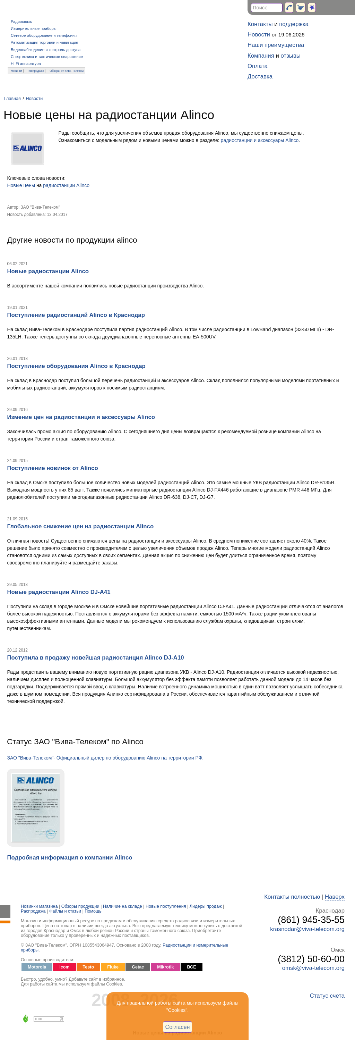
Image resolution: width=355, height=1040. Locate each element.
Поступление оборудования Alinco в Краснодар (76, 366)
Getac (138, 967)
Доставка (260, 76)
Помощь (93, 911)
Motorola (37, 967)
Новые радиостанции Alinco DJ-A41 (58, 592)
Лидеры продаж (206, 906)
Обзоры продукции (80, 906)
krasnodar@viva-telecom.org (307, 929)
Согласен (177, 1027)
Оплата (258, 66)
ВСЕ (191, 967)
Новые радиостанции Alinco (48, 271)
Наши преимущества (276, 45)
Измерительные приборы (34, 28)
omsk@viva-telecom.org (313, 968)
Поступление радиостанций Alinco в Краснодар (76, 315)
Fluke (113, 967)
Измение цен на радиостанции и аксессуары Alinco (81, 417)
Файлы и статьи (65, 911)
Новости (34, 98)
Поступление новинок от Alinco (52, 468)
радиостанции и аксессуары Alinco (260, 140)
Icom (64, 967)
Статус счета (327, 995)
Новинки (16, 71)
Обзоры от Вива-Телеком (67, 71)
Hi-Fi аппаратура (26, 63)
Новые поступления (166, 906)
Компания (261, 55)
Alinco (82, 185)
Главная (12, 98)
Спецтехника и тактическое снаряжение (47, 56)
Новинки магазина (39, 906)
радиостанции (59, 185)
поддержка (294, 24)
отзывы (291, 55)
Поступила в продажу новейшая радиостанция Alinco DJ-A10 (95, 657)
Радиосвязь (21, 21)
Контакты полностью (292, 897)
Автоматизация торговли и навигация (44, 42)
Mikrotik (165, 967)
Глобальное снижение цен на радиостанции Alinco (80, 526)
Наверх (335, 897)
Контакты (260, 24)
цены (29, 185)
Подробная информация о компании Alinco (69, 857)
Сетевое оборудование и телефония (44, 35)
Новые (14, 185)
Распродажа (36, 71)
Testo (88, 967)
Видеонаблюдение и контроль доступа (45, 50)
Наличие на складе (122, 906)
